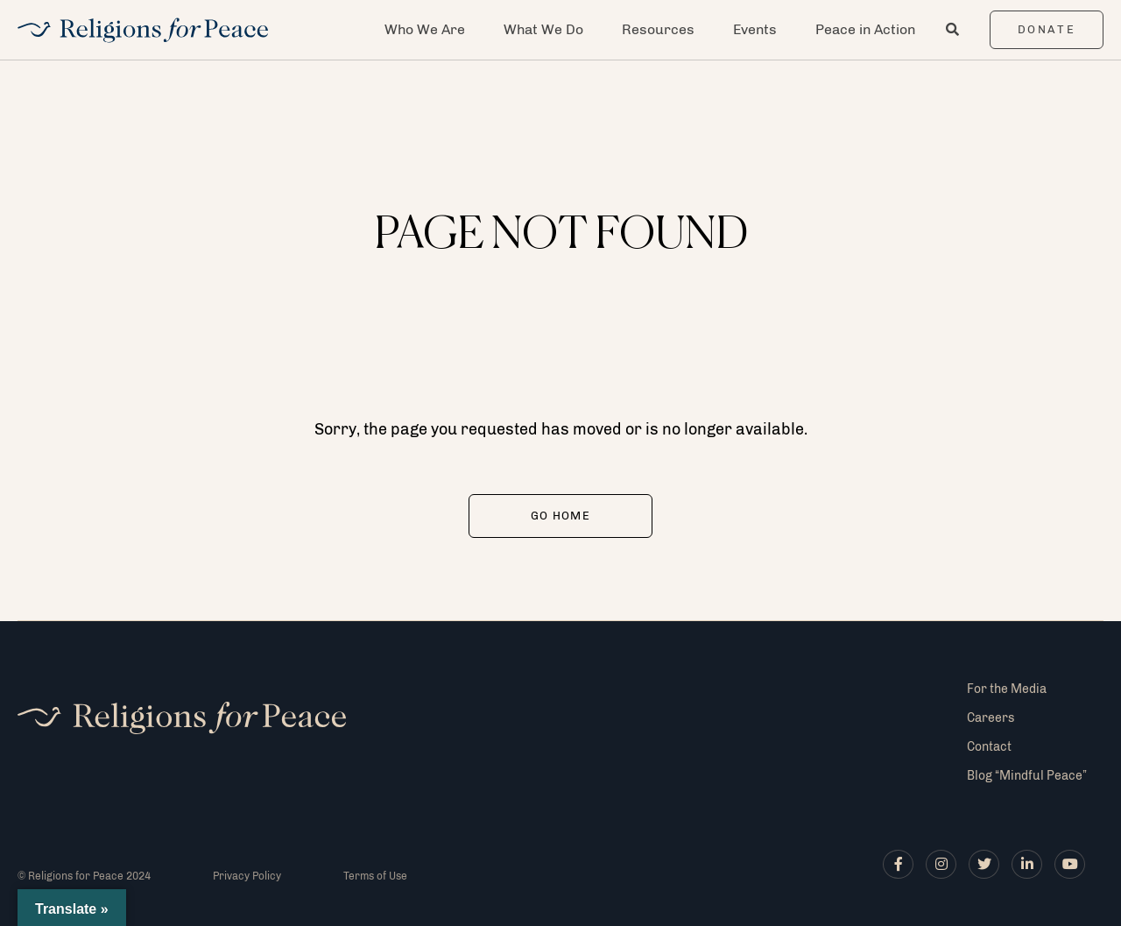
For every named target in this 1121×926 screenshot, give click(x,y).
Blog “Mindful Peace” (1027, 775)
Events (755, 29)
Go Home (560, 515)
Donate (1047, 29)
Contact (989, 746)
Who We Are (424, 29)
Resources (658, 29)
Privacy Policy (247, 876)
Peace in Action (865, 29)
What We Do (543, 29)
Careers (990, 717)
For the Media (1007, 689)
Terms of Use (375, 876)
